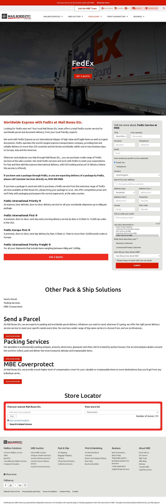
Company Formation (11, 464)
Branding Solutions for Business (120, 462)
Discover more (13, 336)
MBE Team (143, 458)
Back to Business (118, 453)
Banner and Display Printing (95, 458)
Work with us (144, 453)
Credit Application (119, 466)
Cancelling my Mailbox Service (15, 461)
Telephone (121, 167)
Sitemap (142, 464)
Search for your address (124, 180)
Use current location (19, 420)
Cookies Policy (65, 491)
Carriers (61, 458)
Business (116, 448)
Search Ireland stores (21, 424)
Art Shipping (62, 453)
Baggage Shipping (65, 455)
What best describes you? (125, 239)
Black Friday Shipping (137, 227)
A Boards (88, 455)
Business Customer (124, 243)
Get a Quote (83, 76)
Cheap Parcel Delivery (66, 461)
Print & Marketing (93, 448)
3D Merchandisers (92, 453)
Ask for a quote (117, 9)
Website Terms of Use (12, 491)
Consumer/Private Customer (128, 247)
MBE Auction (37, 448)
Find (12, 416)
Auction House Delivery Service (40, 462)
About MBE (144, 448)
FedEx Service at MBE (137, 235)
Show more (10, 474)
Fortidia (75, 491)
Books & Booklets (92, 464)
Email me (120, 162)
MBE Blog (142, 461)
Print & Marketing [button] (117, 18)
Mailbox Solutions (12, 448)
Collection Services (65, 464)
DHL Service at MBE (137, 231)
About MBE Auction (38, 453)
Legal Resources (145, 470)
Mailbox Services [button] (53, 18)
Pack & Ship (63, 448)
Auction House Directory (40, 467)
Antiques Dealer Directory (41, 455)
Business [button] (138, 18)
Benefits (7, 458)
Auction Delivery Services (40, 458)
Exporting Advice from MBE (137, 233)
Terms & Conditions (50, 491)
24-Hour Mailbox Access (13, 453)
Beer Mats (89, 461)
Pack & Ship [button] (95, 18)
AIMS (6, 455)
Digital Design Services (120, 469)
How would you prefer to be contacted (131, 158)
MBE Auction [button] (75, 18)
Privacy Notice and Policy (31, 491)
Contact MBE (144, 467)
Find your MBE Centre (143, 9)
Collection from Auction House (137, 229)
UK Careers (143, 455)
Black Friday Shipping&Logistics (119, 456)
